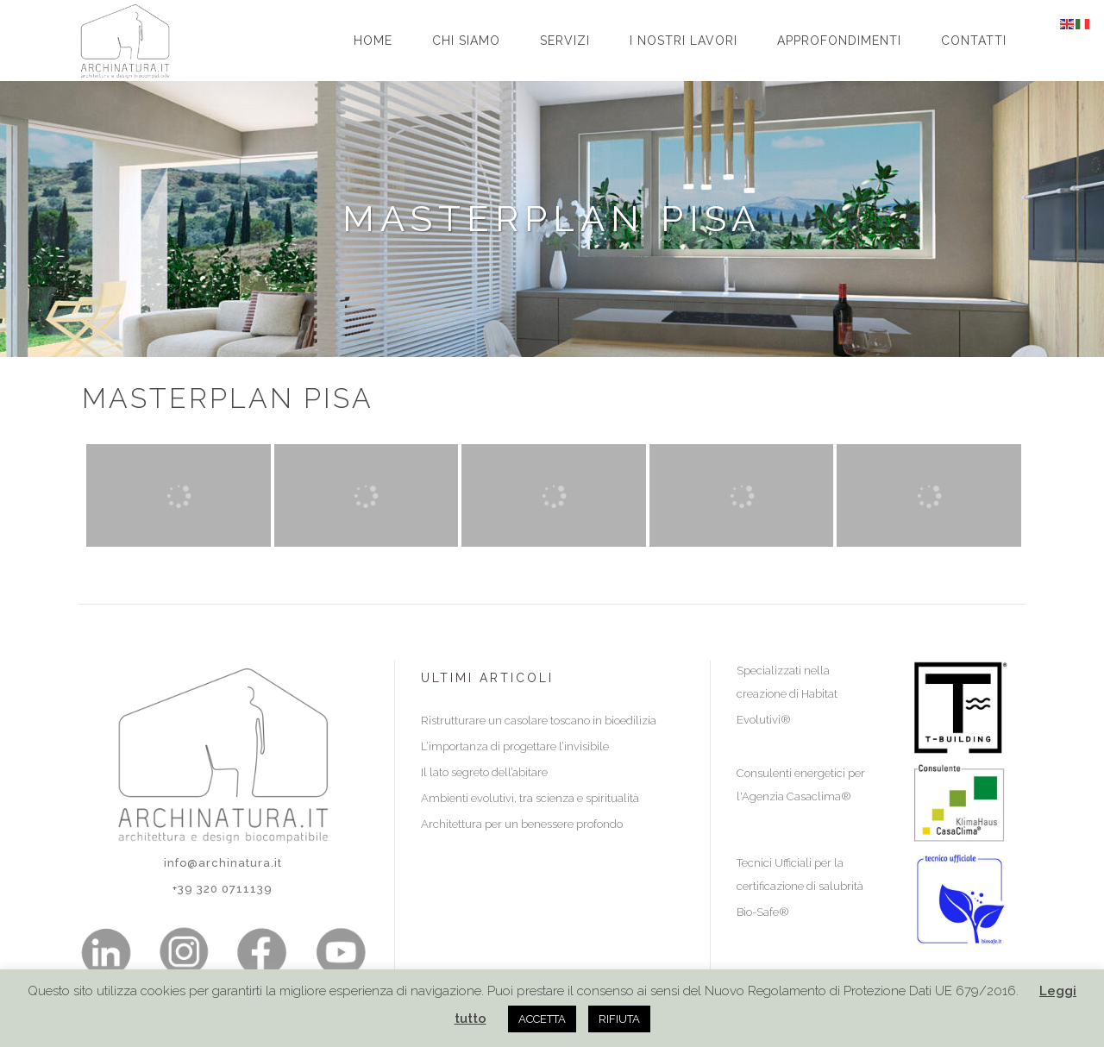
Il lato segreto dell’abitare (484, 772)
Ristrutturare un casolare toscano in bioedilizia (538, 720)
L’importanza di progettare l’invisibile (515, 746)
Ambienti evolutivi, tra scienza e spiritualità (530, 798)
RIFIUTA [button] (619, 1019)
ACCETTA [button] (542, 1019)
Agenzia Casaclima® (796, 796)
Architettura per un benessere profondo (522, 824)
